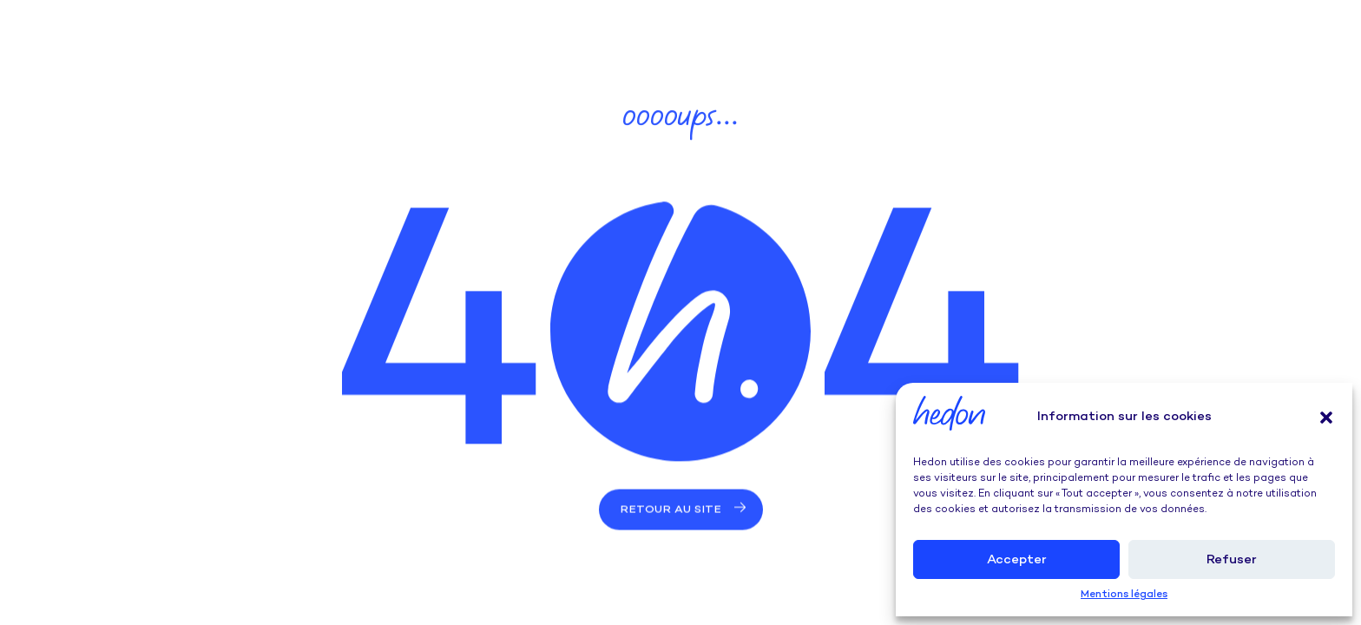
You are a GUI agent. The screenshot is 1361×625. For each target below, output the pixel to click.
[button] (1326, 417)
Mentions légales (1124, 595)
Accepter (1017, 560)
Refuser (1231, 560)
